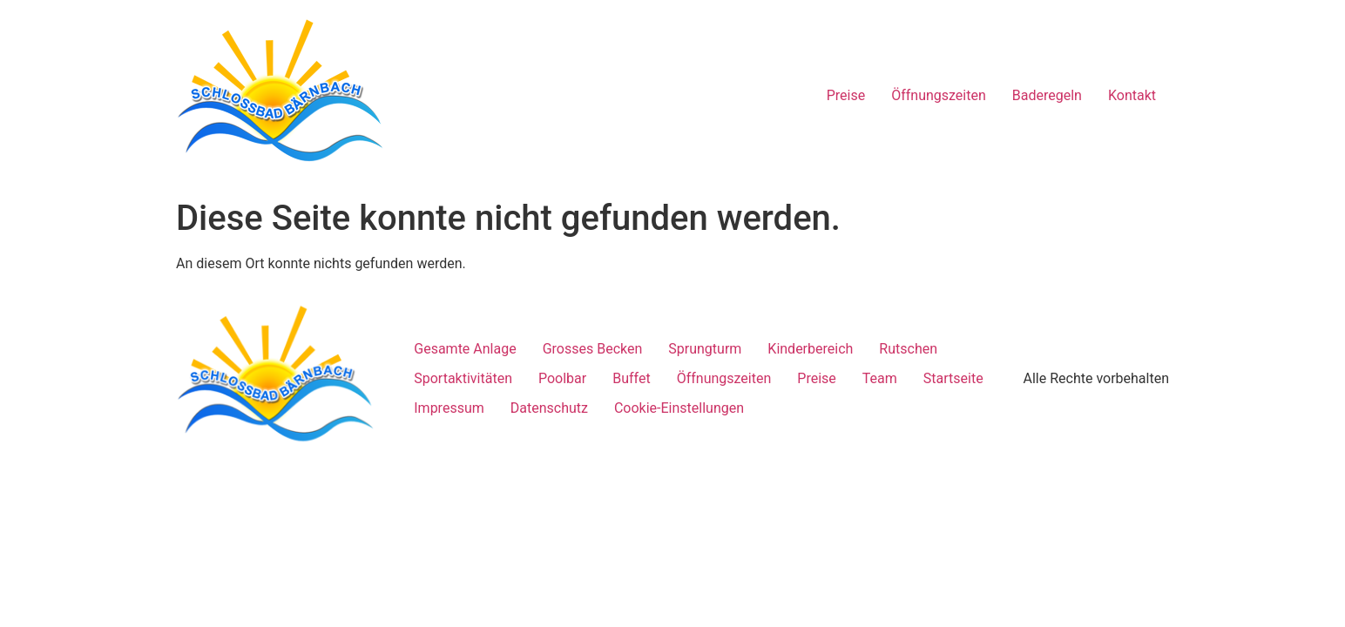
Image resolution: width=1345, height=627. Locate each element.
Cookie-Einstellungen (679, 408)
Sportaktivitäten (463, 378)
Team (879, 378)
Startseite (953, 378)
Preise (846, 95)
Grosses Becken (593, 348)
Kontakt (1132, 95)
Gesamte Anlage (465, 348)
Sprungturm (704, 348)
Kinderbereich (810, 348)
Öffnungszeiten (938, 95)
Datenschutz (549, 408)
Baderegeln (1047, 95)
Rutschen (908, 348)
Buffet (631, 378)
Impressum (449, 408)
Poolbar (562, 378)
